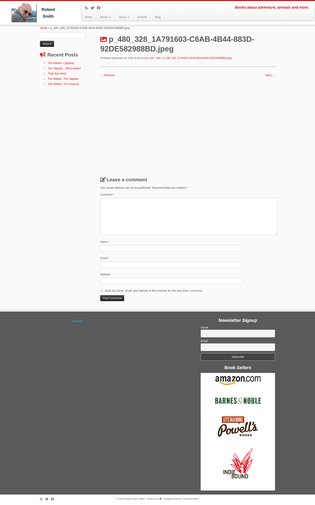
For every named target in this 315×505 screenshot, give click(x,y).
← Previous (107, 75)
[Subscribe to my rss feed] (88, 8)
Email (104, 258)
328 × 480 (154, 58)
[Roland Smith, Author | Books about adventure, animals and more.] (36, 13)
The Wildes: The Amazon (63, 84)
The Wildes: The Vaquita (63, 78)
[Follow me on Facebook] (100, 8)
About (124, 17)
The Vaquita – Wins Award (64, 68)
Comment (107, 194)
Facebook (77, 321)
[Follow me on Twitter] (94, 8)
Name (105, 241)
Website (105, 274)
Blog (158, 17)
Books (105, 17)
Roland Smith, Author (134, 499)
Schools (142, 17)
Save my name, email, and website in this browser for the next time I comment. (154, 290)
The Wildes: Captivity (61, 63)
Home (88, 17)
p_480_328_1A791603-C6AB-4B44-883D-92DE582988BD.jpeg (197, 58)
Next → (270, 75)
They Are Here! (57, 73)
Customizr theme (190, 499)
